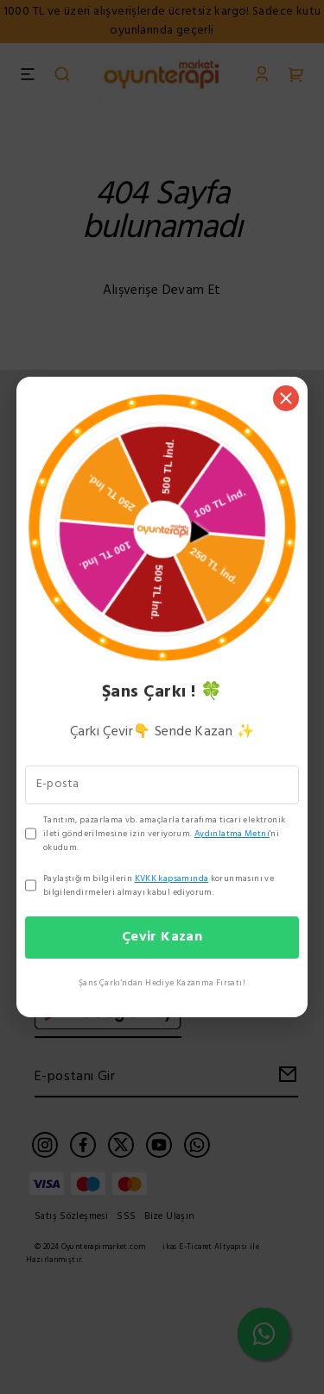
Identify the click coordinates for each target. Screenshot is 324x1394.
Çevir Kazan (162, 937)
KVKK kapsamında (172, 878)
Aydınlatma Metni (232, 834)
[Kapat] (286, 398)
